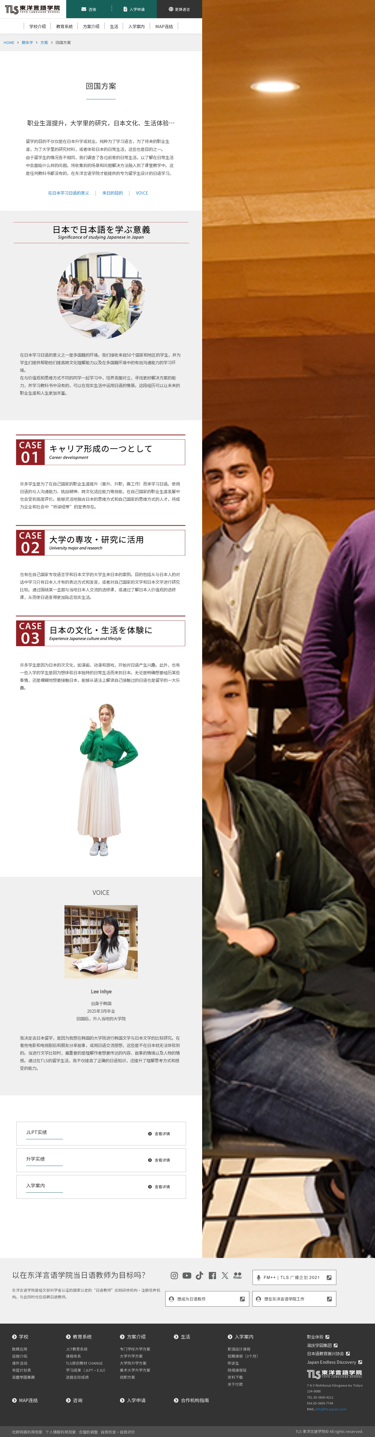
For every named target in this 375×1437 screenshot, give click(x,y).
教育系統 (64, 26)
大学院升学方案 (133, 1363)
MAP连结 (164, 26)
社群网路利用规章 (27, 1432)
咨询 (77, 1400)
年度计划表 (21, 1370)
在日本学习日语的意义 (68, 193)
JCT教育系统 (77, 1349)
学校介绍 (37, 26)
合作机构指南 (195, 1400)
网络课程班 (237, 1370)
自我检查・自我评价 (118, 1432)
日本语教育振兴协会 (325, 1353)
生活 (114, 26)
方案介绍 (91, 26)
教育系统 (82, 1336)
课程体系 (73, 1356)
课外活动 (19, 1363)
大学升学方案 (131, 1356)
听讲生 (233, 1363)
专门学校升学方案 (135, 1349)
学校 (23, 1336)
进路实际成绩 (77, 1377)
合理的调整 (88, 1432)
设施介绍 (19, 1356)
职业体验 (315, 1337)
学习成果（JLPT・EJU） (87, 1370)
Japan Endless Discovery (331, 1362)
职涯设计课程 (239, 1349)
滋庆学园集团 (319, 1345)
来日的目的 (112, 193)
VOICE (142, 193)
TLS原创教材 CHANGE (84, 1363)
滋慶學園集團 (23, 1377)
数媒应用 (19, 1349)
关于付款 (235, 1384)
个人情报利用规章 (60, 1432)
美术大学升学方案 (135, 1370)
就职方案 (127, 1377)
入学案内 (136, 26)
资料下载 (235, 1377)
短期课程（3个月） (244, 1356)
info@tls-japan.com (331, 1409)
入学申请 (136, 1400)
